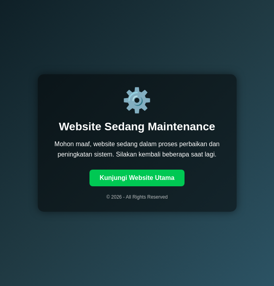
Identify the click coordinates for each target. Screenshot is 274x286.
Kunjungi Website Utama (136, 177)
